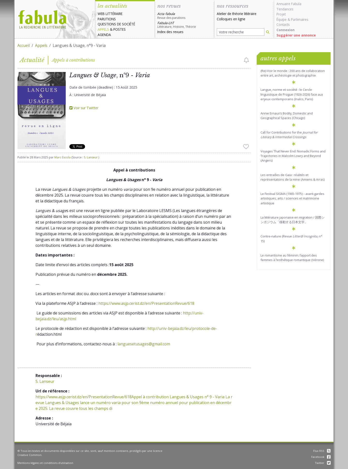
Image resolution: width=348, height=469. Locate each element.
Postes (119, 29)
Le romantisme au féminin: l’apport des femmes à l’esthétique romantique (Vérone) (292, 257)
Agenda (104, 34)
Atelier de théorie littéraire (236, 13)
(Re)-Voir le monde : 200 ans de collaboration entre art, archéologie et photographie (293, 73)
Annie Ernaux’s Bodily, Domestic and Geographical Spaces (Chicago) (287, 115)
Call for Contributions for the (289, 134)
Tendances (284, 9)
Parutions (107, 19)
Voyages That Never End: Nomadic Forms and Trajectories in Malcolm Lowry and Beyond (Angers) (293, 156)
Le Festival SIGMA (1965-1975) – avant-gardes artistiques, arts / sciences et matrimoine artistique (292, 198)
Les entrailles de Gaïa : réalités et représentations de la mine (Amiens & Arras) (293, 177)
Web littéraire (110, 13)
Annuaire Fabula (288, 3)
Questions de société (116, 24)
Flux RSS (322, 451)
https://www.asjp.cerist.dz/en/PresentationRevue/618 (146, 303)
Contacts (283, 24)
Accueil (23, 45)
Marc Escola (62, 157)
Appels (103, 29)
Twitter (323, 463)
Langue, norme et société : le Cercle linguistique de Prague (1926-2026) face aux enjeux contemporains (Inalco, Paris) (292, 94)
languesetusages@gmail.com (143, 344)
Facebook (321, 457)
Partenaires (299, 19)
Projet (281, 14)
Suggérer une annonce (296, 35)
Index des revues (170, 31)
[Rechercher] (267, 32)
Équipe (281, 19)
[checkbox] (246, 60)
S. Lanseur (91, 157)
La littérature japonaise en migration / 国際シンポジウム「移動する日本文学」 (293, 219)
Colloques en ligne (231, 19)
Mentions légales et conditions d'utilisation (45, 463)
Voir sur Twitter (83, 108)
